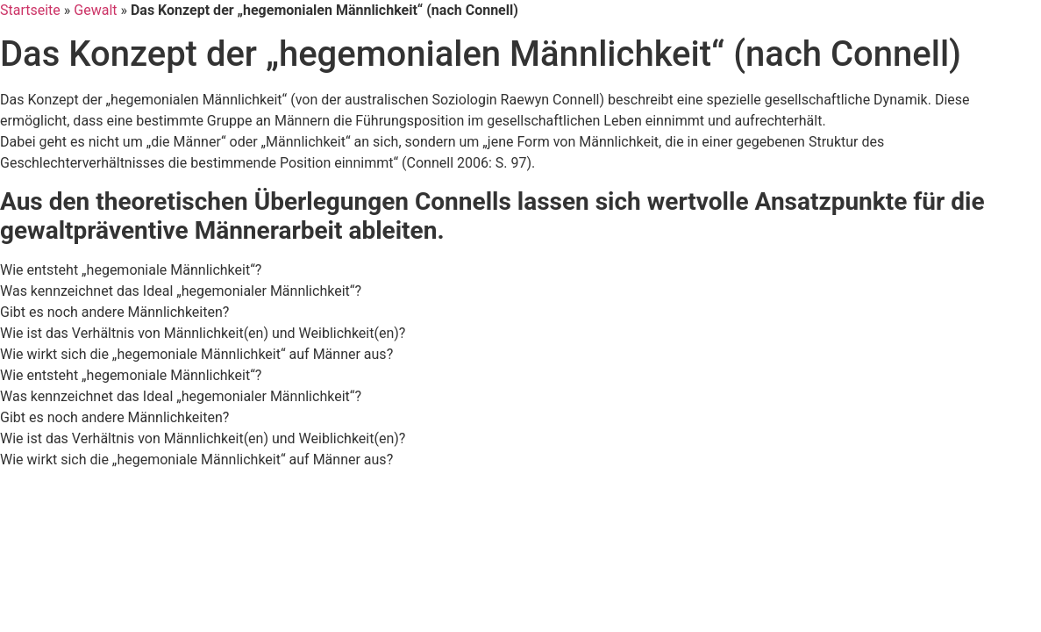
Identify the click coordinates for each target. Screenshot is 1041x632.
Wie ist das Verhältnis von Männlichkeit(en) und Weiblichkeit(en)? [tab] (202, 333)
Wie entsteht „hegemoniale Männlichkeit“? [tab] (130, 270)
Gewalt (95, 10)
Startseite (30, 10)
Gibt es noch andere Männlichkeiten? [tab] (114, 312)
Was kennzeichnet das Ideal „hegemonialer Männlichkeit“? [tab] (180, 291)
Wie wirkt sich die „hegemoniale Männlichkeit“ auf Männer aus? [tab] (196, 354)
